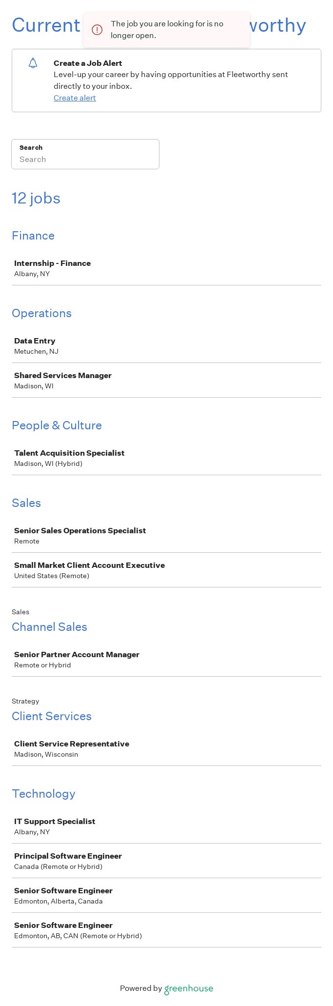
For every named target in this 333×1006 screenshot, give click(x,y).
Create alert (75, 97)
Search (31, 147)
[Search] (85, 160)
